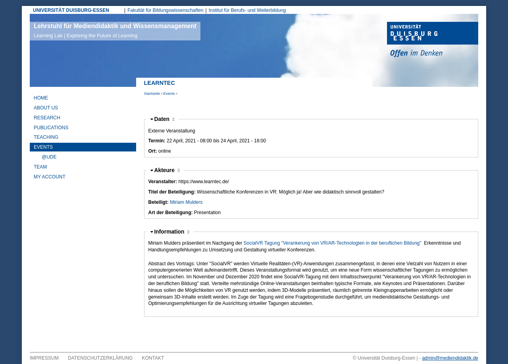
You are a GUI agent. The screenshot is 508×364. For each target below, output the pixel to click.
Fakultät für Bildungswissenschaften (165, 10)
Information (170, 232)
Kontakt (153, 358)
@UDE (49, 157)
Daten (164, 119)
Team (40, 167)
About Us (46, 108)
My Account (49, 177)
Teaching (46, 137)
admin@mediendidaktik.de (450, 358)
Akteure (167, 170)
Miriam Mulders (186, 202)
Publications (51, 127)
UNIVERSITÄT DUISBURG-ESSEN (71, 10)
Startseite (152, 93)
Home (41, 98)
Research (47, 118)
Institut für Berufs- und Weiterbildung (247, 10)
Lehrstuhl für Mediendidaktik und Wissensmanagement (115, 30)
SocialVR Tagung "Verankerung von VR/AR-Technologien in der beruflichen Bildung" (332, 243)
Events (169, 93)
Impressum (44, 358)
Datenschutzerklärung (100, 358)
